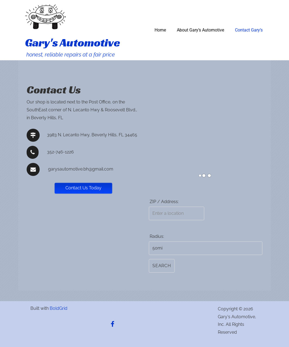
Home (160, 30)
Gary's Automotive (72, 42)
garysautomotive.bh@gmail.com (80, 169)
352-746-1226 (60, 151)
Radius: (157, 236)
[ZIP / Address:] (176, 213)
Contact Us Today (83, 187)
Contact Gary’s (249, 30)
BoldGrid (58, 308)
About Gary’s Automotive (200, 30)
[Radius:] (205, 248)
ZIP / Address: (164, 201)
